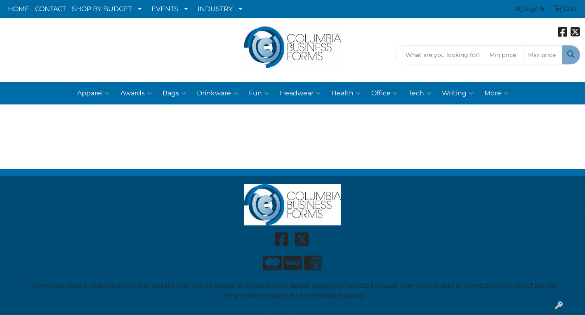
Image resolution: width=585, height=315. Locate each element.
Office (384, 93)
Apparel (93, 93)
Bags (174, 93)
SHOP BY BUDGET (102, 9)
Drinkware (217, 93)
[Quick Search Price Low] (504, 54)
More (496, 93)
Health (346, 93)
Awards (136, 93)
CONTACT (50, 9)
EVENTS (164, 9)
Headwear (300, 93)
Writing (458, 93)
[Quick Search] (440, 54)
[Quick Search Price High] (543, 54)
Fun (259, 93)
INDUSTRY (215, 9)
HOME (18, 9)
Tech (419, 93)
